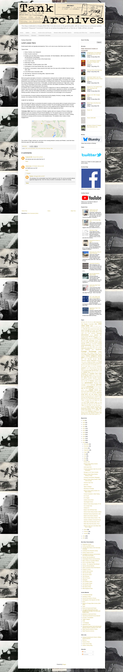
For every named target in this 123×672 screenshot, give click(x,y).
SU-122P (95, 397)
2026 (84, 420)
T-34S (98, 402)
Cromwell (99, 343)
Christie (100, 342)
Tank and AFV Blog (86, 572)
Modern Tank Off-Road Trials (90, 509)
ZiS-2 (82, 414)
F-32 (98, 348)
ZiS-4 (91, 414)
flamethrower (99, 349)
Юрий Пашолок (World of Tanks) (89, 629)
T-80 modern (98, 405)
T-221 (90, 400)
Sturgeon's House (86, 569)
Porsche (88, 384)
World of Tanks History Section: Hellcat (92, 511)
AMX (101, 334)
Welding (83, 413)
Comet (89, 343)
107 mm (83, 322)
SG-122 (94, 392)
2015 (84, 442)
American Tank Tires (88, 482)
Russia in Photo (86, 641)
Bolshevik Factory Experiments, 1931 (92, 513)
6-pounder (87, 330)
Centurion (83, 342)
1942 (100, 324)
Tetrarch (93, 408)
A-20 (82, 333)
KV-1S (91, 363)
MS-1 (82, 376)
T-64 (87, 405)
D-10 (100, 345)
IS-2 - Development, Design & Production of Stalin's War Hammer (94, 62)
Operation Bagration (92, 378)
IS (89, 357)
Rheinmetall (83, 391)
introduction (87, 357)
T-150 (87, 400)
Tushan (31, 176)
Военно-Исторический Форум (89, 608)
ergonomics (89, 348)
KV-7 (89, 365)
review (100, 389)
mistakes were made (96, 373)
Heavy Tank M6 (98, 353)
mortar (100, 375)
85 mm (90, 332)
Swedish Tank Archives (87, 571)
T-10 (101, 398)
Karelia (98, 360)
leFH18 (94, 366)
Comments (85, 654)
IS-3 (94, 357)
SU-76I (94, 398)
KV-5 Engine (86, 497)
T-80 (94, 405)
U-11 (83, 411)
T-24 (93, 400)
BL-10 (86, 339)
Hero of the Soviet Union (41, 148)
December (86, 444)
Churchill (83, 343)
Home (21, 32)
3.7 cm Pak (92, 327)
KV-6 (87, 364)
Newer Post (24, 210)
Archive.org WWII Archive (88, 546)
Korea (94, 362)
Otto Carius (92, 379)
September (86, 450)
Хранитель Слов (86, 624)
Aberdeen (93, 333)
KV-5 (85, 364)
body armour (95, 339)
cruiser (93, 345)
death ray (94, 346)
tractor (97, 409)
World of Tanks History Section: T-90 (92, 517)
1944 (26, 148)
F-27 (94, 348)
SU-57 (87, 398)
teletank (89, 408)
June (85, 456)
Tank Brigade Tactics (88, 501)
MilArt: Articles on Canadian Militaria (90, 560)
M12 (99, 369)
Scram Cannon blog (86, 643)
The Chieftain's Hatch (87, 581)
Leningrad (83, 367)
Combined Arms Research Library (90, 550)
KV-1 (84, 363)
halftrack (92, 353)
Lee (92, 366)
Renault (96, 390)
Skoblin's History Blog (87, 645)
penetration (89, 383)
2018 (84, 436)
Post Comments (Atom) (33, 213)
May (85, 458)
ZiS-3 (85, 414)
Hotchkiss (83, 356)
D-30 (86, 346)
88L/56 (93, 332)
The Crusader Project (87, 583)
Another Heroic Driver (89, 500)
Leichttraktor (99, 366)
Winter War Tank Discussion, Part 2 (92, 521)
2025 (84, 422)
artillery (96, 338)
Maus (89, 372)
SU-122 (91, 397)
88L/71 (97, 332)
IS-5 (99, 357)
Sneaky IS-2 (86, 507)
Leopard (87, 367)
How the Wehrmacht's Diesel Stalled (94, 274)
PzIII (89, 388)
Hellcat (82, 354)
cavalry (100, 340)
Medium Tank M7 (94, 372)
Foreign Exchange (88, 351)
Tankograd (84, 579)
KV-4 (82, 365)
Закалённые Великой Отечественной (91, 615)
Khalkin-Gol (89, 362)
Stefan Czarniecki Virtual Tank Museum (91, 567)
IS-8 (85, 359)
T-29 (82, 402)
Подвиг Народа (86, 619)
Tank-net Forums (86, 578)
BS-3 (85, 340)
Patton (82, 383)
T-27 (98, 400)
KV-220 (97, 363)
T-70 (89, 405)
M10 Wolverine (94, 369)
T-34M (95, 402)
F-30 (96, 348)
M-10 (101, 367)
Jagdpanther (83, 360)
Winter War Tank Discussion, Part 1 (92, 523)
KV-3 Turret (86, 495)
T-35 (101, 402)
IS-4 (96, 357)
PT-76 (95, 386)
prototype (90, 387)
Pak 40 (100, 379)
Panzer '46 (89, 110)
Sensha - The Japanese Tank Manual (90, 564)
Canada (96, 340)
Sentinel (90, 392)
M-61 (85, 369)
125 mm (91, 322)
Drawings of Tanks (86, 596)
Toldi (94, 409)
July (85, 454)
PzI (84, 388)
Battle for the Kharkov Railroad (91, 515)
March (85, 529)
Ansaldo (86, 336)
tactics (88, 406)
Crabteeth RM (28, 157)
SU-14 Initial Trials (88, 505)
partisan (100, 381)
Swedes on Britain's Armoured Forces (92, 519)
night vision (86, 376)
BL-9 (91, 339)
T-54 (98, 403)
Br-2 (82, 340)
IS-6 (101, 357)
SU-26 (84, 398)
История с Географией (87, 617)
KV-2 (94, 363)
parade (96, 381)
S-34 (97, 391)
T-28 (101, 400)
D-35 (88, 346)
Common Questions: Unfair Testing (92, 494)
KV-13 (87, 363)
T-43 (89, 403)
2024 (84, 424)
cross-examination (31, 148)
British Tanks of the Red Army (94, 103)
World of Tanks (95, 413)
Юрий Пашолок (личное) (88, 631)
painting (96, 379)
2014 (84, 536)
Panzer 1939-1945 (91, 117)
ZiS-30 (88, 414)
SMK (90, 394)
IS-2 (92, 357)
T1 (83, 406)
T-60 (82, 405)
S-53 (99, 391)
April (85, 460)
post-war (93, 385)
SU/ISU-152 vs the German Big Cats (93, 210)
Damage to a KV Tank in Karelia (91, 472)
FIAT (93, 349)
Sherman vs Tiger (93, 230)
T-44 (92, 403)
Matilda (85, 372)
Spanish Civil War (85, 395)
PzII (87, 388)
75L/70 (85, 331)
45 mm (85, 329)
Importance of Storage (89, 488)
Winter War (87, 413)
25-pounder (87, 327)
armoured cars (84, 338)
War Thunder (99, 411)
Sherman (48, 148)
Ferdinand (87, 349)
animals (82, 336)
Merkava (100, 372)
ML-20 (82, 375)
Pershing (96, 383)
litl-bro (83, 601)
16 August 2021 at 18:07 (39, 176)
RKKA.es (84, 640)
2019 (84, 434)
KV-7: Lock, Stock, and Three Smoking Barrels (94, 297)
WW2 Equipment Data (87, 588)
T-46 (94, 403)
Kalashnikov (93, 360)
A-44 (89, 333)
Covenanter (94, 343)
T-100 (82, 400)
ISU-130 (94, 359)
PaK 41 (83, 381)
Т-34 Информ (85, 622)
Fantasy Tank (87, 461)
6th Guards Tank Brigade (96, 330)
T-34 (87, 402)
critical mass (28, 166)
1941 (95, 324)
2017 (84, 438)
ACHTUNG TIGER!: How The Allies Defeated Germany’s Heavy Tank (94, 79)
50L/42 (89, 329)
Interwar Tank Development (88, 557)
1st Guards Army (96, 326)
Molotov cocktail (96, 375)
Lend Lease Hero (88, 467)
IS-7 (82, 359)
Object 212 (91, 376)
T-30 (84, 402)
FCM (82, 349)
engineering (84, 348)
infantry (88, 356)
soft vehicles (94, 394)
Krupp (97, 362)
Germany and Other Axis (80, 32)
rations (100, 388)
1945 (91, 326)
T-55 (101, 403)
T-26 (95, 400)
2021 (84, 430)
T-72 (92, 405)
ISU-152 (100, 359)
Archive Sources (24, 35)
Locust (97, 367)
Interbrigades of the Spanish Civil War (91, 600)
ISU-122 (89, 359)
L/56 (83, 366)
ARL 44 (100, 336)
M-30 (82, 369)
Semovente (86, 392)
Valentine (90, 411)
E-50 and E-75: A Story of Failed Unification (95, 252)
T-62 (85, 405)
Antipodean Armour (86, 544)
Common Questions (95, 32)
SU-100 (87, 397)
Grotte (88, 353)
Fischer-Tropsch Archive (87, 552)
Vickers (95, 411)
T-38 (85, 403)
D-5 (91, 346)
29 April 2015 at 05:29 (38, 157)
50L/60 (92, 329)
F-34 (101, 348)
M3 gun (87, 370)
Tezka (83, 606)
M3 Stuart (96, 370)
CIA (86, 343)
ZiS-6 (96, 414)
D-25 (82, 346)
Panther (92, 381)
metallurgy (83, 373)
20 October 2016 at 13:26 (38, 166)
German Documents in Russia (89, 598)
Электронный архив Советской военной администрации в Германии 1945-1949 (91, 627)
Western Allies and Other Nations (62, 32)
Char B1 (91, 342)
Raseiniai (96, 388)
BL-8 (89, 339)
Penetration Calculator (44, 35)
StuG (100, 395)
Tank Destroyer (85, 576)
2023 (84, 426)
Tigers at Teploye (87, 486)
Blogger (64, 664)
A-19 (101, 332)
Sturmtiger (83, 397)
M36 (99, 370)
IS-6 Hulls (86, 484)
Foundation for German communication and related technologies (91, 555)
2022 (84, 428)
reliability (91, 390)
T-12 (85, 400)
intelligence (94, 356)
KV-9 (97, 364)
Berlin (83, 339)
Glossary (33, 35)
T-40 (87, 403)
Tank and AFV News (87, 574)
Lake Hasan (88, 366)
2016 (84, 440)
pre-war (99, 385)
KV (81, 363)
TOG (92, 409)
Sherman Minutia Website (88, 566)
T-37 (82, 403)
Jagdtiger (88, 360)
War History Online (86, 586)
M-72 (90, 369)
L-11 (100, 364)
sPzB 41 (90, 395)
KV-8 (92, 364)
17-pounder (91, 324)
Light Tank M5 (93, 367)
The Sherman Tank (86, 585)
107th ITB (87, 322)
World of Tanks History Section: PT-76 (92, 504)
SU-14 (98, 397)
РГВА (83, 621)
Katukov (85, 362)
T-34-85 (91, 402)
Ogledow (85, 378)
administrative (85, 335)
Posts (84, 651)
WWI (100, 413)
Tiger (52, 148)
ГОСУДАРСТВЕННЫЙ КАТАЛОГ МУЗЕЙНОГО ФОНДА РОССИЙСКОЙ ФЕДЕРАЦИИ (91, 611)
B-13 (99, 337)
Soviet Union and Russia (44, 32)
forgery (100, 351)
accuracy (99, 333)
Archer (96, 336)
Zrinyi (99, 414)
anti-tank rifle (92, 336)
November (86, 446)
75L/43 (82, 331)
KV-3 (100, 363)
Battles (27, 32)
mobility (86, 375)
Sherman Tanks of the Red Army (94, 70)
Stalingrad (97, 395)
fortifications (83, 353)
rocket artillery (89, 391)
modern (90, 375)
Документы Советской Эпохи (89, 614)
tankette (92, 406)
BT (87, 340)
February (86, 531)
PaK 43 (87, 381)
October (86, 448)
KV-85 (94, 365)
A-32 (86, 333)
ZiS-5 (93, 414)
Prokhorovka (83, 386)
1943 (83, 326)
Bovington (100, 339)
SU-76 (91, 398)
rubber (94, 391)
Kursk (100, 362)
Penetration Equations (94, 263)
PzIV (93, 388)
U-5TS (86, 411)
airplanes (96, 335)
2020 (84, 432)
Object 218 (96, 376)
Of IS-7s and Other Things (88, 562)
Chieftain (96, 342)
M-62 (87, 369)
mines (88, 373)
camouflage (91, 340)
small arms (84, 394)
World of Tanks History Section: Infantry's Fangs (91, 475)
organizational (87, 379)
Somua (100, 394)
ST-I (93, 395)
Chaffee (87, 342)
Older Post (73, 210)
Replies (28, 173)
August (85, 452)
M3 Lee (91, 370)
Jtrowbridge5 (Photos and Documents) (91, 559)
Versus (34, 32)
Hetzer (100, 354)
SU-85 (98, 398)
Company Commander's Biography (92, 477)
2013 (84, 538)
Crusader (97, 345)
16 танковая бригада (87, 594)
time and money (86, 409)
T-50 (96, 403)
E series (100, 346)
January (86, 533)
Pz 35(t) (98, 386)
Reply (26, 161)
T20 (85, 406)
